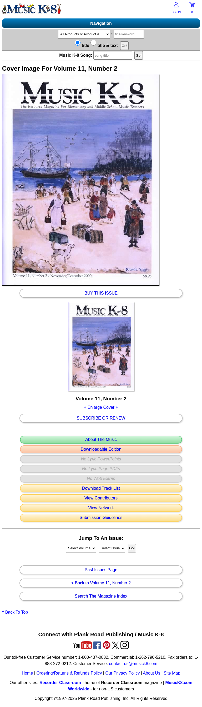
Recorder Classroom (60, 682)
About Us (151, 673)
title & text (104, 45)
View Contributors (101, 498)
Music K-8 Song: (96, 55)
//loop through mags (81, 548)
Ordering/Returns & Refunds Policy (69, 673)
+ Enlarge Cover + (101, 407)
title (82, 45)
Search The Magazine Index (101, 596)
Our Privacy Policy (122, 673)
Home (27, 673)
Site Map (172, 673)
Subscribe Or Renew (101, 418)
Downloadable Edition (101, 449)
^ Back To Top (15, 612)
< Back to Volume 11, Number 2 (101, 583)
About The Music (101, 439)
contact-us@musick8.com (133, 663)
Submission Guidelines (101, 518)
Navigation (101, 23)
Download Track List (101, 488)
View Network (101, 508)
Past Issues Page (101, 570)
